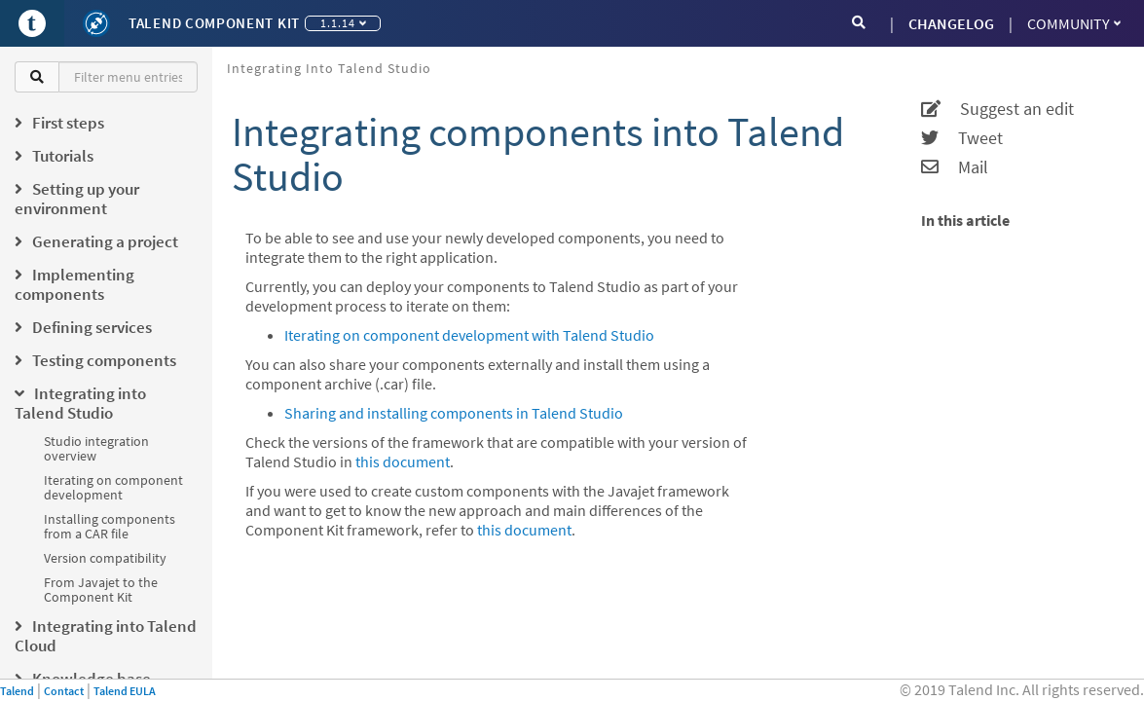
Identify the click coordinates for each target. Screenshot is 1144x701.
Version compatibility (105, 558)
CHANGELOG (951, 23)
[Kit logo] (96, 23)
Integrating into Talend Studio (329, 68)
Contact (64, 690)
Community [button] (1074, 23)
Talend (17, 690)
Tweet (962, 138)
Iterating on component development (113, 487)
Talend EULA (124, 690)
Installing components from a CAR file (109, 526)
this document (402, 461)
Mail (954, 167)
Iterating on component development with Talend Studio (469, 335)
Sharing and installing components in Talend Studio (453, 413)
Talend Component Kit (214, 23)
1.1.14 (343, 23)
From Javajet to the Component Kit (101, 589)
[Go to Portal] (32, 23)
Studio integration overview (96, 448)
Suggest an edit (997, 109)
